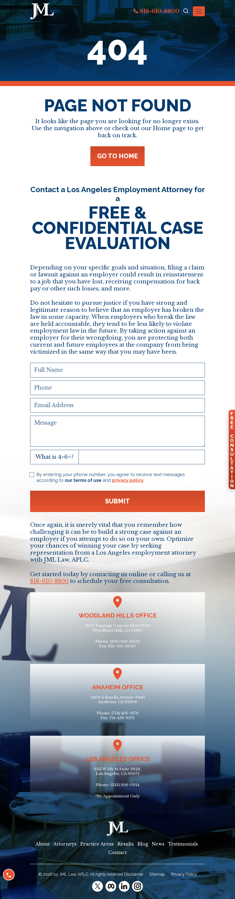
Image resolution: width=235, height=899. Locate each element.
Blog (142, 844)
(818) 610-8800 (125, 641)
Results (125, 844)
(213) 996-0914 (124, 784)
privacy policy (128, 480)
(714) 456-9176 (125, 713)
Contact (117, 852)
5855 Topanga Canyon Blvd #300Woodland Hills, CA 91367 (117, 628)
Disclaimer (133, 874)
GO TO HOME (117, 156)
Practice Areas (97, 844)
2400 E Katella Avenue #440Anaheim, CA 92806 (117, 699)
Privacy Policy (184, 874)
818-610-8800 (157, 11)
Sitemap (157, 874)
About (42, 844)
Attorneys (65, 844)
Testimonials (183, 844)
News (158, 844)
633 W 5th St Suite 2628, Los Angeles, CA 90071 (117, 771)
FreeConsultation (232, 449)
